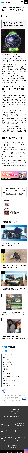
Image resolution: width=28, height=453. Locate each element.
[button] (26, 2)
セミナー (5, 371)
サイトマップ (6, 373)
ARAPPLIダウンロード (9, 364)
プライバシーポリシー (9, 385)
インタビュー (6, 359)
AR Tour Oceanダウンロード (11, 376)
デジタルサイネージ (14, 446)
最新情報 (5, 366)
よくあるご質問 (7, 362)
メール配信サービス (21, 424)
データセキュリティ (8, 431)
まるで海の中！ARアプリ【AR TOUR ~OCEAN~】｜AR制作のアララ (14, 244)
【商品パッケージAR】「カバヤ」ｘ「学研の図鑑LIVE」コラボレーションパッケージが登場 (13, 266)
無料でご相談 (22, 1)
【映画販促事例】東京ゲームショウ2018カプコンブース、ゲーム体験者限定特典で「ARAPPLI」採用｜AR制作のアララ (13, 337)
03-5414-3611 (19, 1)
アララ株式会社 (14, 413)
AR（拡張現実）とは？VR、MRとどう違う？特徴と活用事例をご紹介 (13, 289)
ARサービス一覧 (7, 355)
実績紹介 (5, 369)
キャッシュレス (8, 424)
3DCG (5, 16)
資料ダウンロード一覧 (9, 381)
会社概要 (5, 383)
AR (21, 431)
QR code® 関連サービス (8, 439)
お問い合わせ (6, 378)
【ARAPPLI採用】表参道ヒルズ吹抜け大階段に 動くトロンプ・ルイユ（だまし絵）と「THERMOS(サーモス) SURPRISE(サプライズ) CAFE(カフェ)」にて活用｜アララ (13, 313)
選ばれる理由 (6, 357)
